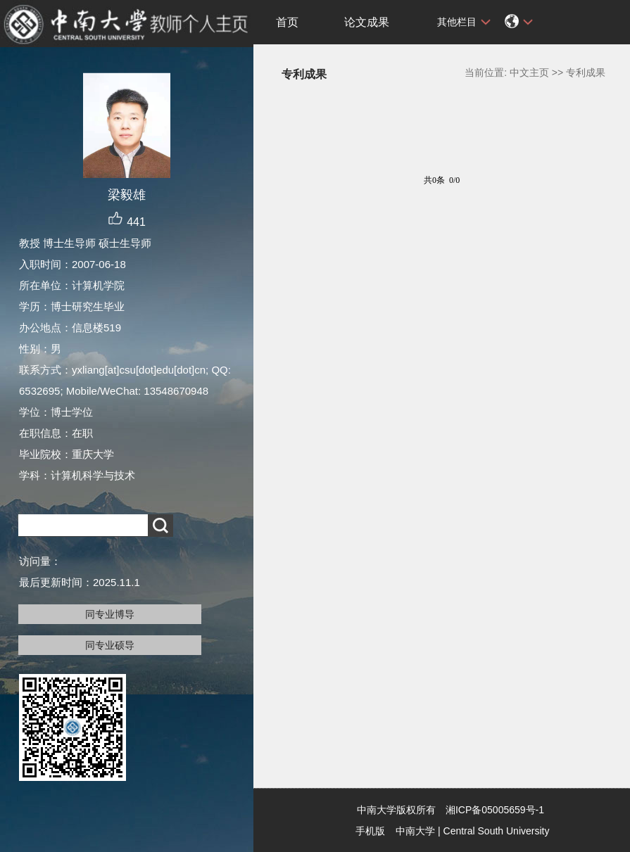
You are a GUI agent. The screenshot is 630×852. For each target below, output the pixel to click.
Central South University (496, 831)
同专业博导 (109, 614)
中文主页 (529, 72)
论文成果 (366, 22)
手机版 (370, 831)
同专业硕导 (109, 645)
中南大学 (415, 831)
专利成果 (585, 72)
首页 (287, 22)
